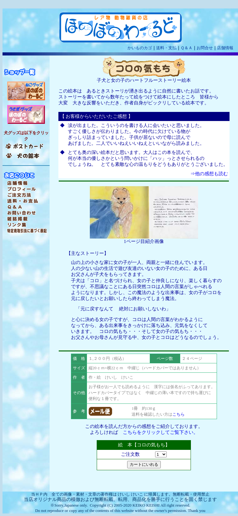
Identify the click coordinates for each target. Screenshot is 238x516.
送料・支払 (166, 47)
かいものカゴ (139, 47)
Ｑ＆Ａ (186, 47)
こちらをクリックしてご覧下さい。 (160, 432)
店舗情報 (225, 47)
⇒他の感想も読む (209, 173)
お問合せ (205, 47)
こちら (178, 414)
